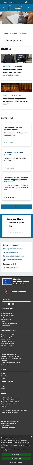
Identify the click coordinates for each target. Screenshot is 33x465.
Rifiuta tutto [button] (16, 458)
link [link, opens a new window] (7, 451)
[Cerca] (29, 8)
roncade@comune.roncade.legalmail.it (16, 410)
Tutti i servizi (16, 207)
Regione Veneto (7, 2)
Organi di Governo (6, 313)
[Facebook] (4, 304)
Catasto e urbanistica (7, 343)
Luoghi (3, 386)
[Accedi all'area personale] (26, 2)
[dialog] (16, 450)
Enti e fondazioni (6, 319)
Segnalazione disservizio (8, 423)
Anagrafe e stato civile (8, 335)
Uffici (2, 317)
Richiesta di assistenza (8, 428)
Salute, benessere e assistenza (10, 363)
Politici (3, 321)
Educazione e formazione (8, 354)
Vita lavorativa (5, 339)
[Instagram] (13, 304)
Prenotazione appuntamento (10, 421)
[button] (16, 462)
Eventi (3, 389)
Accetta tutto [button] (16, 454)
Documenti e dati (6, 326)
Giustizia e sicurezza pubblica (10, 356)
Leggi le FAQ (5, 425)
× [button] (31, 437)
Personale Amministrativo (9, 324)
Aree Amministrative (7, 315)
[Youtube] (9, 304)
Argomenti (13, 33)
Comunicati (6, 66)
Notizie (3, 374)
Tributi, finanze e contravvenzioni (11, 358)
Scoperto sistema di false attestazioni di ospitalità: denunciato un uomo (12, 72)
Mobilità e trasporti (7, 345)
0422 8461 (15, 412)
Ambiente (4, 360)
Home (6, 33)
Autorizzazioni (5, 365)
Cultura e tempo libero (8, 337)
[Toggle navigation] (3, 7)
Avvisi (5, 95)
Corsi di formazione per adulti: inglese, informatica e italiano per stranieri (15, 101)
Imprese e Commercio (7, 341)
